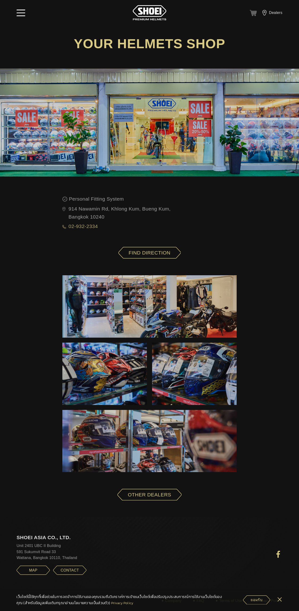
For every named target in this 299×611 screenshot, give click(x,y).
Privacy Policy (122, 603)
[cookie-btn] (256, 600)
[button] (21, 12)
